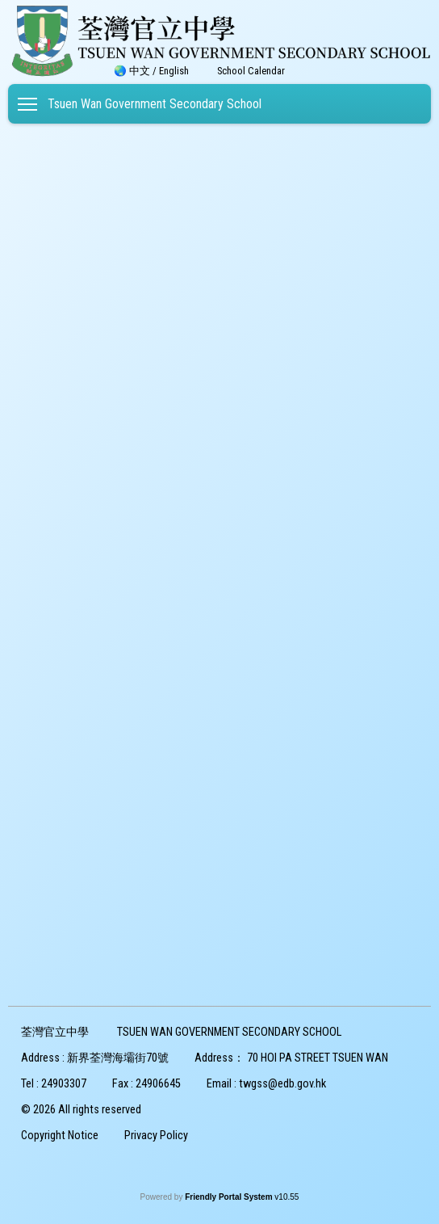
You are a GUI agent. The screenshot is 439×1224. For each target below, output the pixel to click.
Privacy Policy (156, 1135)
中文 (139, 71)
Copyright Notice (59, 1135)
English (174, 71)
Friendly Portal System (229, 1196)
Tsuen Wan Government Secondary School (154, 103)
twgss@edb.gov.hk (282, 1084)
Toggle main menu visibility (29, 101)
